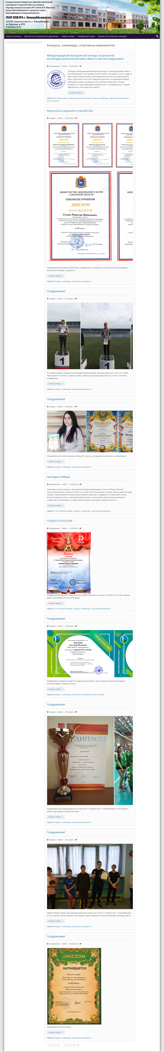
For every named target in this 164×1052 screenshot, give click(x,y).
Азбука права (68, 36)
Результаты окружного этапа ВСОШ (70, 111)
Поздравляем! (56, 291)
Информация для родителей (79, 98)
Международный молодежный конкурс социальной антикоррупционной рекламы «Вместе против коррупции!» (85, 57)
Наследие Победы (58, 477)
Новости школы (13, 36)
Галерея (52, 118)
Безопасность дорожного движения (41, 36)
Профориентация (86, 36)
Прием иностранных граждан (112, 36)
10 (74, 1045)
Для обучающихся (61, 98)
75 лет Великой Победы (63, 511)
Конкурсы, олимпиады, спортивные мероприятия (110, 98)
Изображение (54, 66)
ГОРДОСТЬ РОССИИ (59, 521)
